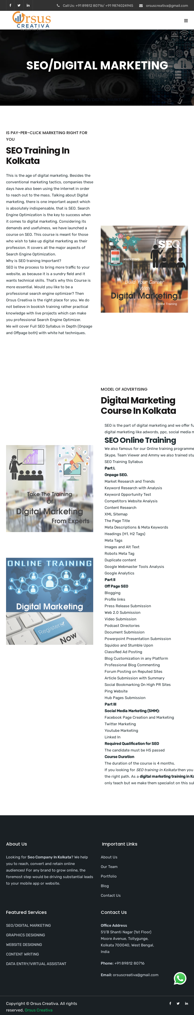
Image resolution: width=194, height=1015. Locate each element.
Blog (105, 886)
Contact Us (111, 895)
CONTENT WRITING (22, 954)
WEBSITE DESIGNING (24, 944)
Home (69, 99)
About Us (109, 857)
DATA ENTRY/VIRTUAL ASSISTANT (36, 964)
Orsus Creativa (39, 1010)
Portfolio (109, 876)
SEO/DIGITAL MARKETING (28, 925)
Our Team (109, 866)
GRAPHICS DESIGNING (25, 935)
